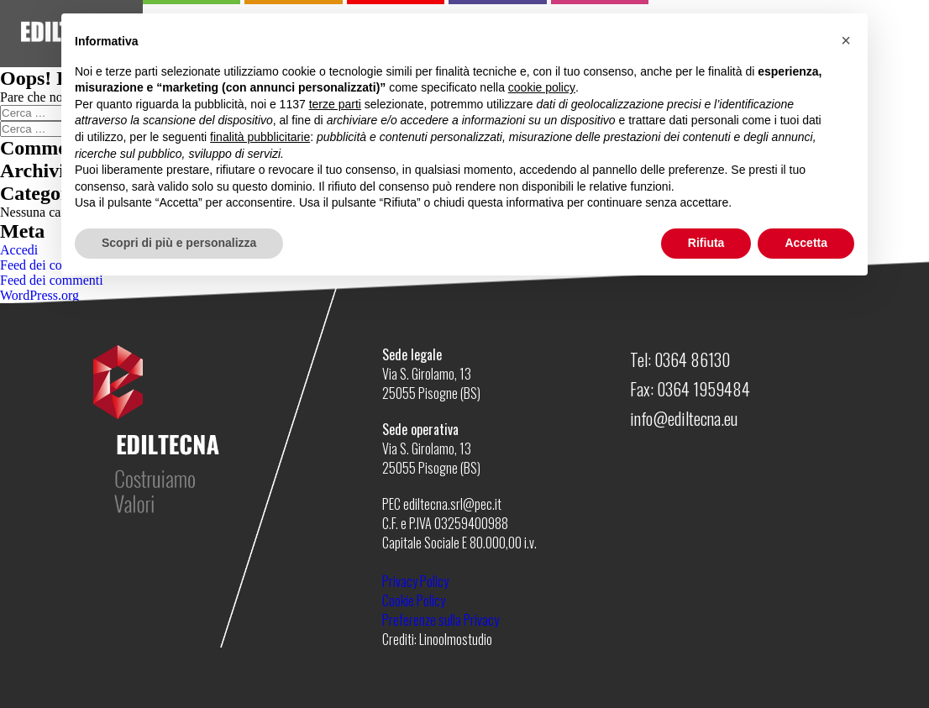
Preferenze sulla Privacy (440, 620)
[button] (845, 40)
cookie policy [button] (541, 87)
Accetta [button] (806, 242)
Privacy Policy (415, 581)
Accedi (19, 250)
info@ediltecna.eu (683, 418)
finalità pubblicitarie (260, 137)
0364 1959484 (703, 388)
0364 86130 (692, 359)
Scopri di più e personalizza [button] (179, 242)
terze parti (335, 104)
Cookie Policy (413, 600)
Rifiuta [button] (706, 242)
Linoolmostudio (455, 639)
